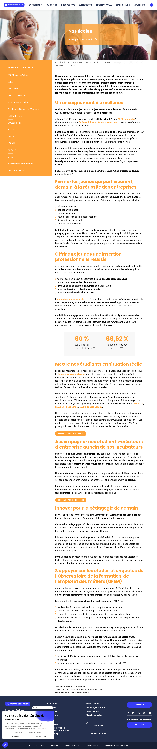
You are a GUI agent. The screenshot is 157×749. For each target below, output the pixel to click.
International (52, 724)
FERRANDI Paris (15, 116)
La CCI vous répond (98, 734)
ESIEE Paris (13, 89)
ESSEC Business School (19, 102)
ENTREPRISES (35, 4)
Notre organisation (95, 707)
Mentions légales (72, 745)
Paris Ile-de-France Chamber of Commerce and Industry (57, 731)
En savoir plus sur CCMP (71, 433)
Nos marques (92, 711)
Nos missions (92, 703)
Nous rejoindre (98, 725)
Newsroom (139, 4)
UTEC (10, 157)
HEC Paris (12, 129)
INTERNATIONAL (104, 4)
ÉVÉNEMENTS (85, 4)
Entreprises (51, 703)
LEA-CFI (11, 143)
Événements (52, 715)
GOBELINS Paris (15, 123)
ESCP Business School (18, 75)
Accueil (58, 62)
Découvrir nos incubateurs (71, 500)
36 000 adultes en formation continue (98, 122)
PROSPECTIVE (68, 4)
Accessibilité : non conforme (116, 745)
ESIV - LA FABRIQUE (17, 95)
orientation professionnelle (70, 299)
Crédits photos (92, 745)
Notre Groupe (122, 4)
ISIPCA (11, 136)
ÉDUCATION (51, 4)
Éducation (68, 62)
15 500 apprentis (126, 119)
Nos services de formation (20, 163)
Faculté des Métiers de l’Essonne (23, 109)
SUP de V (12, 150)
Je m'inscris (139, 725)
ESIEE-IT (12, 82)
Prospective (51, 711)
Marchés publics (94, 715)
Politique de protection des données (43, 745)
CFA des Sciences (16, 170)
